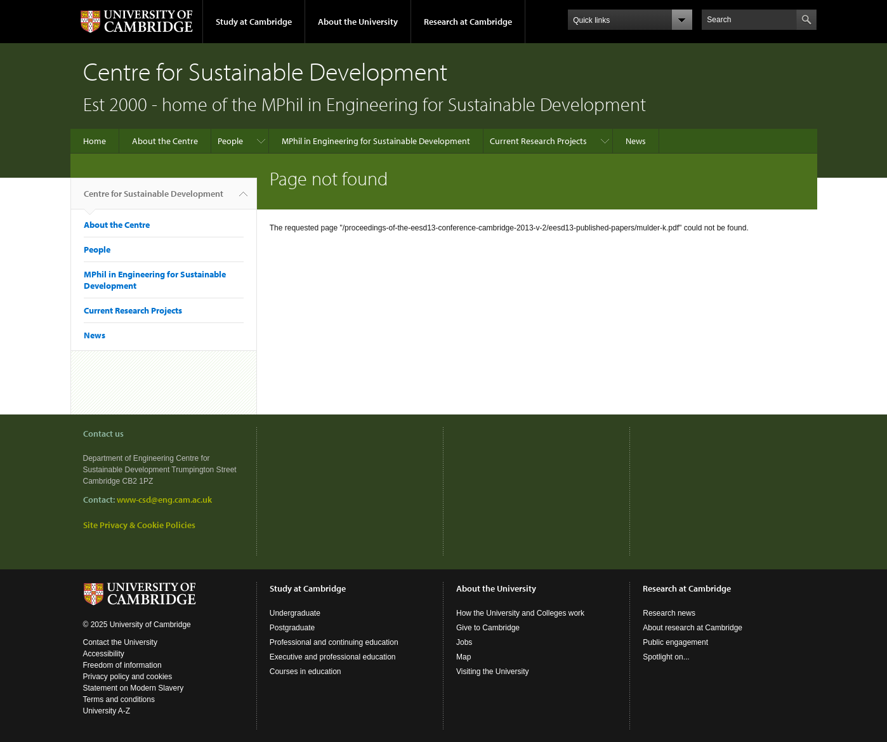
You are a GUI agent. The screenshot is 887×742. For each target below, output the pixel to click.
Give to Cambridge (488, 627)
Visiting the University (492, 671)
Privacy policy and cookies (128, 676)
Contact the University (120, 642)
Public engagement (675, 642)
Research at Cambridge (468, 21)
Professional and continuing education (334, 642)
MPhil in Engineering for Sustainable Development (376, 141)
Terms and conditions (119, 699)
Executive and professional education (333, 657)
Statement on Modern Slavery (133, 688)
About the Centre (165, 141)
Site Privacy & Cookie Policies (139, 525)
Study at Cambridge (254, 21)
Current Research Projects (538, 141)
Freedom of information (122, 665)
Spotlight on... (666, 657)
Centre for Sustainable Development (153, 198)
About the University (358, 21)
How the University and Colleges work (520, 613)
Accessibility (103, 653)
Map (463, 657)
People (230, 141)
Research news (669, 613)
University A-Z (107, 710)
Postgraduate (292, 627)
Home (94, 141)
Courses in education (305, 671)
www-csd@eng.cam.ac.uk (164, 499)
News (636, 141)
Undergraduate (295, 613)
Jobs (464, 642)
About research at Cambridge (692, 627)
